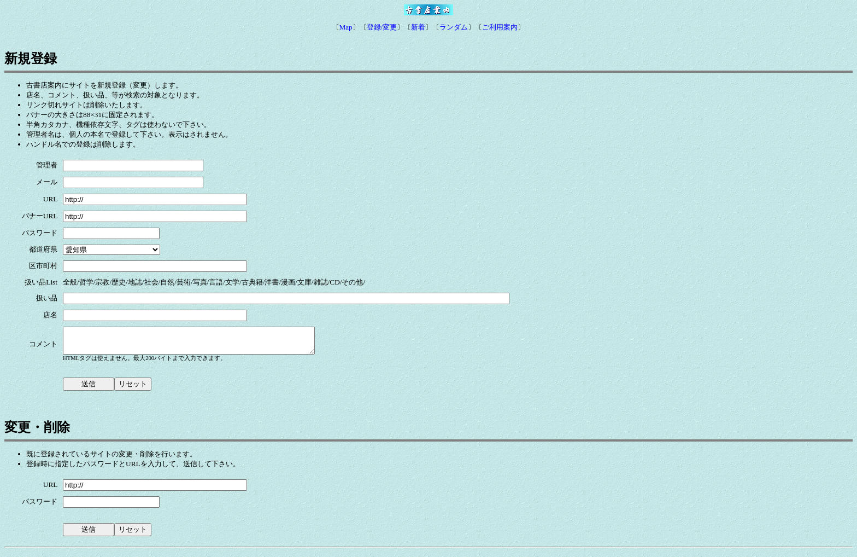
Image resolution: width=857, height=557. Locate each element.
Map (346, 27)
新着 (418, 27)
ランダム (453, 27)
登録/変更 (382, 27)
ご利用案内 (500, 27)
